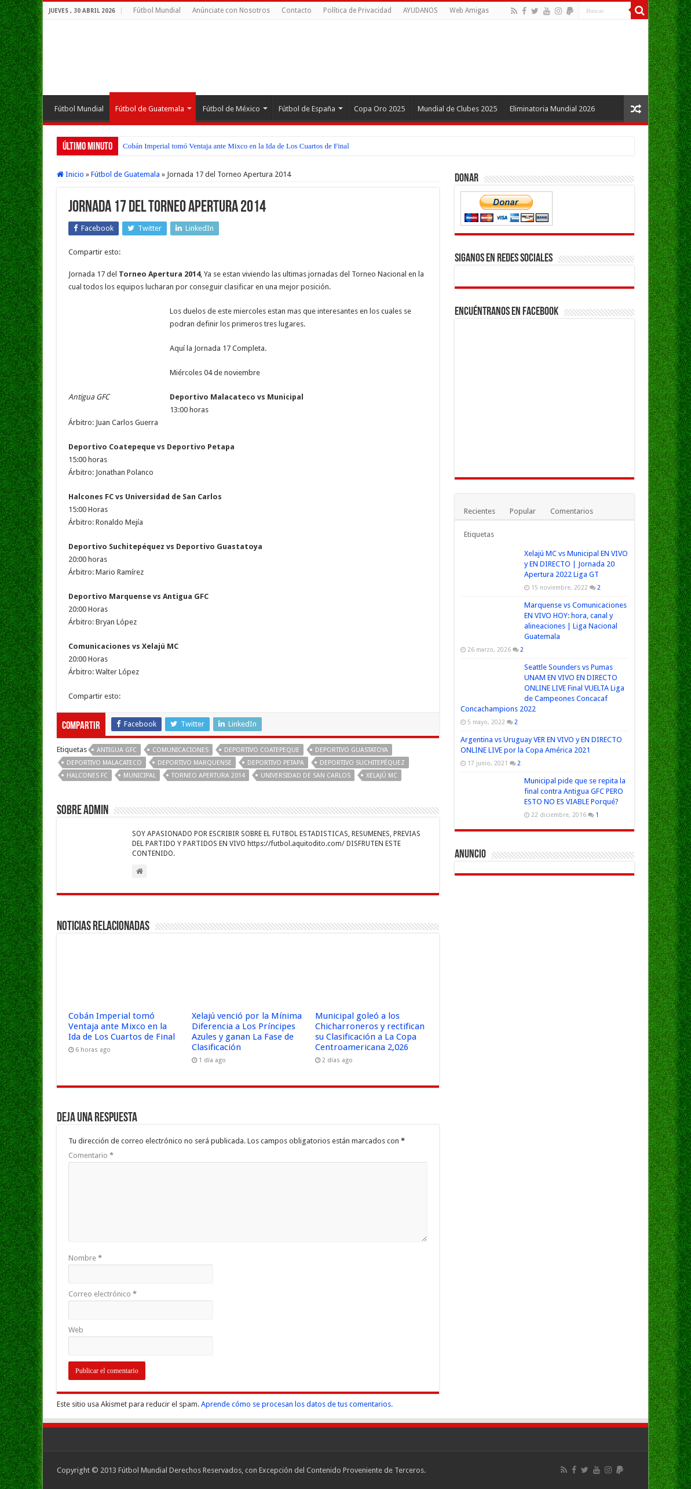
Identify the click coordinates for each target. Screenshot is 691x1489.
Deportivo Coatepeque (261, 750)
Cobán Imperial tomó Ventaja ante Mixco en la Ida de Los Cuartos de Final (236, 145)
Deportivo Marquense (195, 763)
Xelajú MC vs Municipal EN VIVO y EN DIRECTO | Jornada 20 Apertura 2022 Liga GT (576, 564)
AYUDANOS (420, 10)
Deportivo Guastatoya (351, 750)
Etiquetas (479, 534)
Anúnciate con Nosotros (231, 10)
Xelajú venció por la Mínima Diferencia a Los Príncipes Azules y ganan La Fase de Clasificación (247, 1031)
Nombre (85, 1258)
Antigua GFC (117, 750)
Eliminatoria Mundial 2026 (552, 108)
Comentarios (571, 511)
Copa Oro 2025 (379, 108)
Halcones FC (87, 775)
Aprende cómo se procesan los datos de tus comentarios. (297, 1404)
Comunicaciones (180, 750)
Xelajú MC (381, 775)
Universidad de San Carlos (305, 775)
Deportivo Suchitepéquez (362, 763)
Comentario (91, 1155)
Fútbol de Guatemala (149, 108)
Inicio (70, 174)
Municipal (139, 775)
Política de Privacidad (357, 10)
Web (75, 1329)
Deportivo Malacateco (104, 763)
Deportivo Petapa (275, 763)
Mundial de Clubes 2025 (457, 108)
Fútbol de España (307, 108)
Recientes (479, 511)
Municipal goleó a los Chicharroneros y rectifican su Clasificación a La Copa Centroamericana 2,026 (370, 1031)
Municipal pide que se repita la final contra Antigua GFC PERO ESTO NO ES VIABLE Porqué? (575, 791)
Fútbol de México (231, 108)
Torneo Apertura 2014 (208, 775)
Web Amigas (469, 10)
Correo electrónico (102, 1294)
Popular (523, 511)
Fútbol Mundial (157, 10)
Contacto (296, 10)
